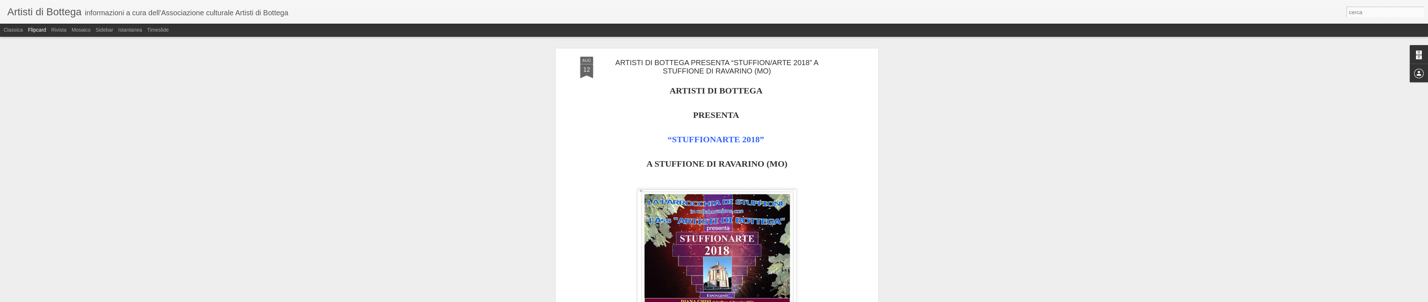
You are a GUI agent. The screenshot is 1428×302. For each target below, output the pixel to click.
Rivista (58, 30)
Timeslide (158, 30)
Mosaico (80, 30)
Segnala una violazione (766, 298)
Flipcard (37, 30)
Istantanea (130, 30)
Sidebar (104, 30)
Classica (13, 30)
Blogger (737, 298)
